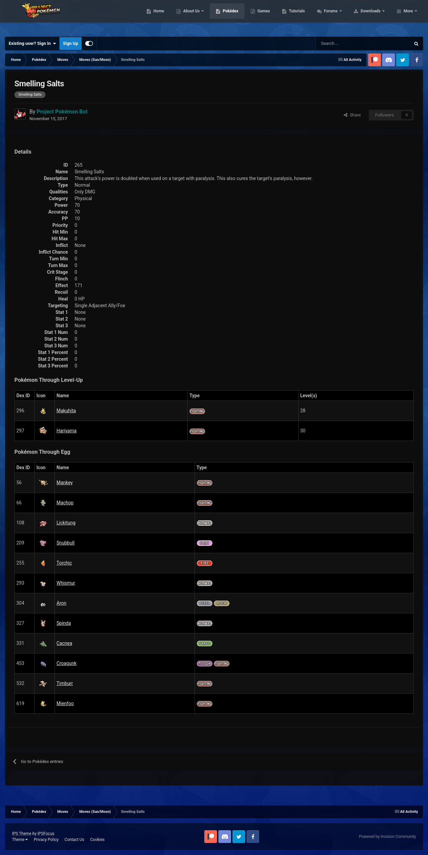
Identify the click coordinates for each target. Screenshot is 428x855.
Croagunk (67, 663)
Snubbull (66, 542)
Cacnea (64, 643)
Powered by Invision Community (387, 836)
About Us (234, 16)
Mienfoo (65, 703)
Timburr (65, 683)
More (408, 16)
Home (201, 16)
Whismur (66, 583)
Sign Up (70, 43)
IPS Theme (21, 833)
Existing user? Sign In (32, 43)
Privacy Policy (46, 839)
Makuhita (66, 410)
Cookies (97, 839)
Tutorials (339, 16)
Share (352, 114)
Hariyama (67, 430)
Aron (61, 603)
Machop (65, 502)
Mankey (65, 482)
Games (306, 16)
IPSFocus (45, 833)
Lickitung (66, 522)
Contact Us (74, 839)
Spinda (64, 623)
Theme (20, 839)
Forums (374, 16)
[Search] (339, 43)
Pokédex (273, 16)
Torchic (64, 563)
